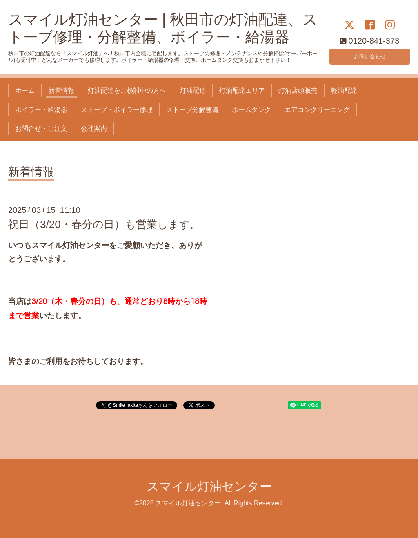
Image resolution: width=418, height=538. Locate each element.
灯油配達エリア (242, 90)
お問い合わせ (369, 54)
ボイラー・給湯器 (41, 109)
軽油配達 (344, 90)
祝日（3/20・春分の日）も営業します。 (104, 224)
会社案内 (94, 128)
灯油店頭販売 (298, 90)
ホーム (25, 90)
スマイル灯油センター (209, 486)
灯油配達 (193, 90)
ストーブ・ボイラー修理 (117, 109)
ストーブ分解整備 (192, 109)
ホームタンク (251, 109)
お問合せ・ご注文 (41, 128)
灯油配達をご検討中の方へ (127, 90)
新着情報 (61, 90)
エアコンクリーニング (317, 109)
